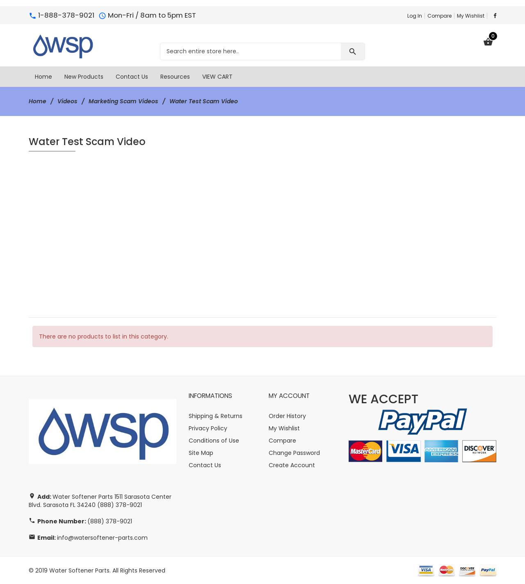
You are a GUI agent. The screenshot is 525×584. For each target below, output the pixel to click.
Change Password (294, 452)
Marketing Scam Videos (123, 101)
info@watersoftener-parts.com (102, 537)
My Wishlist (470, 15)
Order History (287, 415)
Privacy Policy (208, 428)
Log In (414, 15)
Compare (439, 15)
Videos (67, 101)
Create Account (292, 465)
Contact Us (205, 465)
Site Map (201, 452)
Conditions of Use (214, 440)
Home (37, 101)
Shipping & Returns (215, 415)
